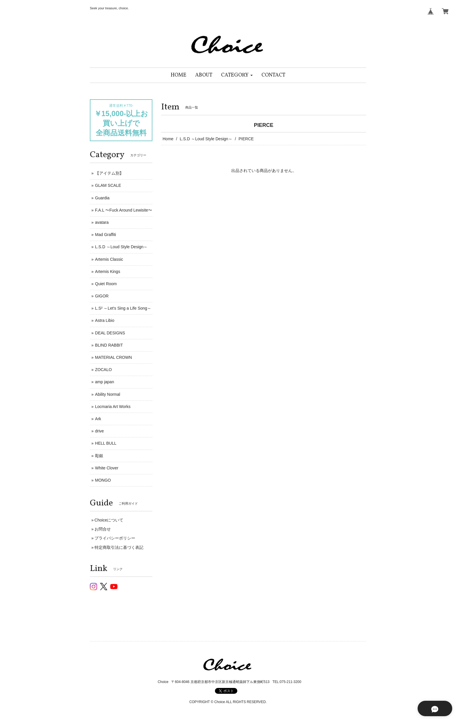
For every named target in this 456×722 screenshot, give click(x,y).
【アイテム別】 (109, 173)
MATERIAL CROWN (113, 357)
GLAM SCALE (108, 185)
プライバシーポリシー (115, 538)
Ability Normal (107, 394)
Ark (98, 418)
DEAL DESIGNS (110, 333)
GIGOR (102, 296)
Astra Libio (104, 320)
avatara (102, 222)
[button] (237, 75)
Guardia (102, 198)
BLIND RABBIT (109, 345)
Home (168, 138)
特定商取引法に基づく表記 (119, 547)
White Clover (106, 468)
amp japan (104, 381)
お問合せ (103, 529)
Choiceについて (109, 520)
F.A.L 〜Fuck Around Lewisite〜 (123, 210)
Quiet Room (106, 283)
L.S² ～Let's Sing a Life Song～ (123, 308)
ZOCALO (103, 369)
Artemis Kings (107, 271)
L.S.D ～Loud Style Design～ (206, 138)
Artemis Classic (109, 259)
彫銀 (99, 455)
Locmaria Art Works (113, 406)
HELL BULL (105, 443)
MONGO (103, 480)
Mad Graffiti (105, 234)
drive (99, 431)
